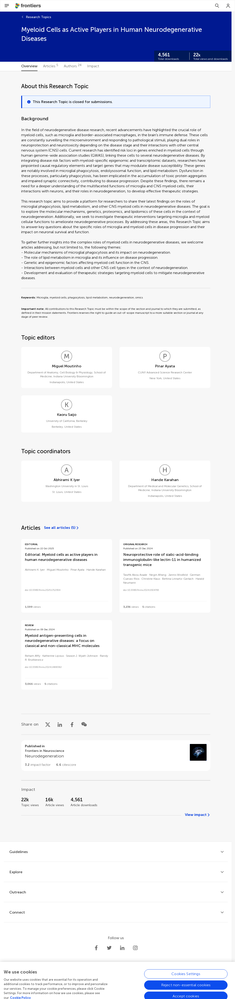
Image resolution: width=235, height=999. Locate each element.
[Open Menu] (7, 6)
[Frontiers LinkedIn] (122, 948)
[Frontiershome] (28, 6)
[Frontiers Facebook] (96, 948)
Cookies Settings (185, 988)
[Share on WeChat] (84, 724)
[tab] (29, 66)
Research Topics (38, 17)
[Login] (228, 6)
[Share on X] (47, 724)
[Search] (217, 6)
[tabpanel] (115, 456)
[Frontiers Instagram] (135, 948)
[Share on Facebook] (72, 724)
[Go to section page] (116, 755)
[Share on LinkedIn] (60, 724)
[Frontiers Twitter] (109, 948)
